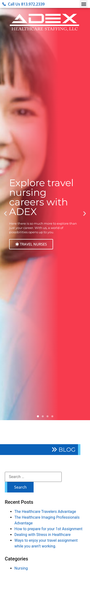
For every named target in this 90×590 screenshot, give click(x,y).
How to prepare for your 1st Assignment (48, 529)
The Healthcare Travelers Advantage (45, 511)
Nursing (21, 568)
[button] (84, 4)
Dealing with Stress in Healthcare (42, 534)
